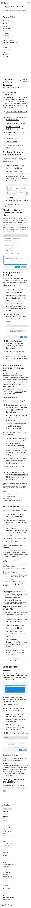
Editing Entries (11, 138)
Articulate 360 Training (9, 40)
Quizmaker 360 (7, 49)
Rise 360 (5, 26)
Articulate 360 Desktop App (10, 42)
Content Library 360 (8, 38)
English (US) (7, 808)
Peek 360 (5, 56)
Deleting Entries (11, 142)
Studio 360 (6, 45)
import (10, 659)
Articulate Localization (9, 31)
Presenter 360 (7, 47)
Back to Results (23, 80)
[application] (27, 904)
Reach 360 (6, 35)
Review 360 (6, 33)
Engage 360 (6, 52)
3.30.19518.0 (18, 391)
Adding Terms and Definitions (16, 123)
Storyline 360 (6, 28)
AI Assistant (6, 24)
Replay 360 (6, 54)
